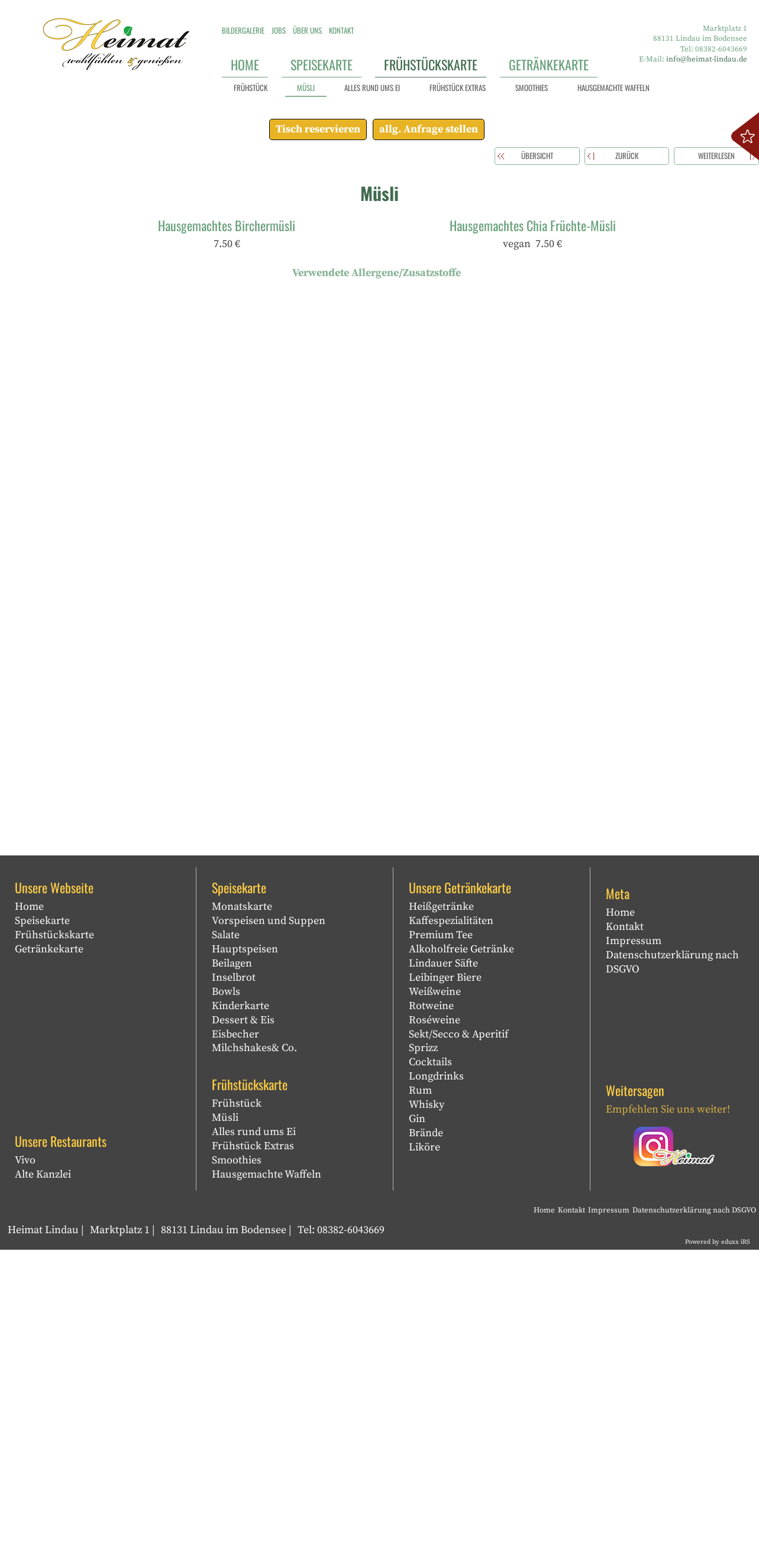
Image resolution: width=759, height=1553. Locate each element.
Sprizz (423, 1352)
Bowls (226, 1295)
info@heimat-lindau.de (706, 59)
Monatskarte (242, 1210)
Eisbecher (235, 1337)
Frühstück (236, 1406)
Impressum (633, 1244)
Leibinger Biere (445, 1281)
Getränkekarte (49, 1252)
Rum (420, 1394)
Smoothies (236, 1463)
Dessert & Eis (243, 1323)
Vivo (25, 1463)
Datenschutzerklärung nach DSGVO (672, 1265)
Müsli (225, 1421)
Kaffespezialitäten (451, 1224)
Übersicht (537, 459)
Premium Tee (441, 1238)
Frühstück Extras (253, 1449)
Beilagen (232, 1266)
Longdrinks (436, 1380)
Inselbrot (234, 1281)
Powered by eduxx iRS (717, 1545)
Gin (417, 1422)
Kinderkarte (240, 1309)
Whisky (426, 1408)
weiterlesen (716, 459)
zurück (626, 459)
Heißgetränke (441, 1210)
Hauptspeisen (245, 1252)
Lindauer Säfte (443, 1266)
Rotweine (431, 1309)
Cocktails (430, 1366)
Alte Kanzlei (43, 1477)
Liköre (424, 1451)
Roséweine (434, 1323)
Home (29, 1210)
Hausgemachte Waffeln (266, 1477)
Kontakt (625, 1230)
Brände (426, 1437)
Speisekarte (42, 1224)
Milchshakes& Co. (254, 1352)
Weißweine (435, 1295)
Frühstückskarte (54, 1238)
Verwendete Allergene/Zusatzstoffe (376, 576)
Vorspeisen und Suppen (268, 1224)
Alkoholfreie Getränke (461, 1252)
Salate (226, 1238)
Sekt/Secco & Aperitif (458, 1337)
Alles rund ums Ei (254, 1435)
